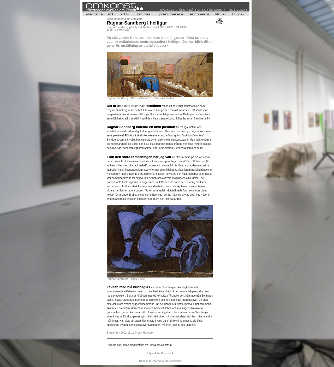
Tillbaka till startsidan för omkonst (160, 361)
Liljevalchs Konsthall (160, 353)
